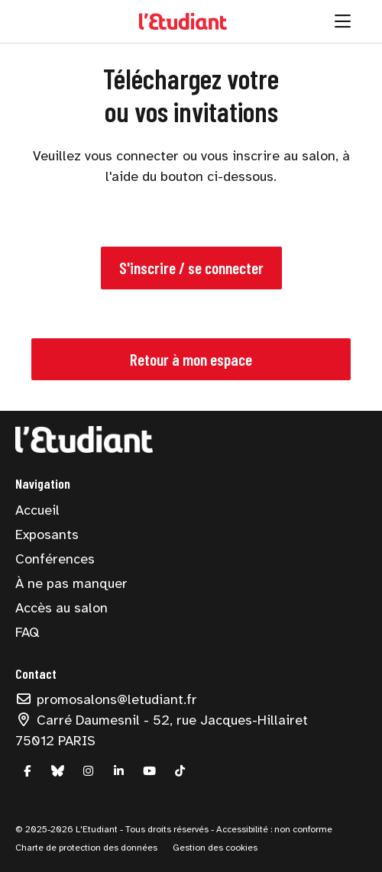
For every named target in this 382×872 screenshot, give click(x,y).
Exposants (47, 534)
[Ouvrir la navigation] (343, 21)
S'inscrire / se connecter (191, 267)
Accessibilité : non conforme (273, 829)
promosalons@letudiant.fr (106, 699)
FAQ (27, 632)
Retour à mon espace (191, 359)
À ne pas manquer (71, 583)
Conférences (55, 559)
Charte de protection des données (86, 847)
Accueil (37, 510)
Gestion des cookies (215, 847)
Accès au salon (61, 607)
